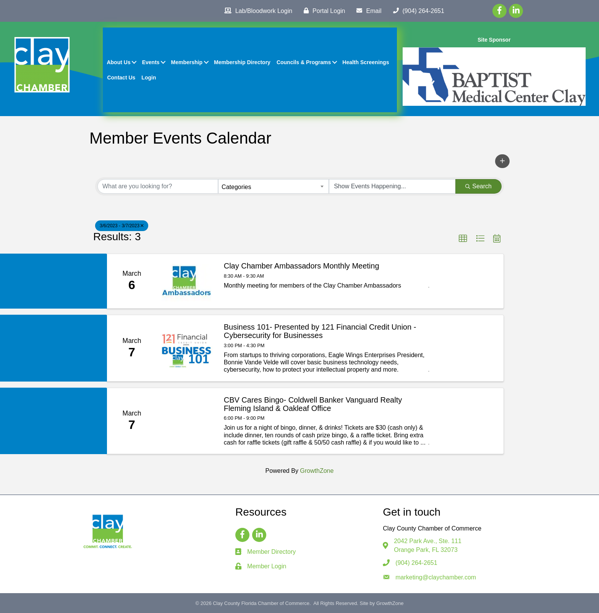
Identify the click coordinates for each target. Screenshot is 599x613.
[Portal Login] (322, 11)
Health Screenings (365, 62)
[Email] (367, 11)
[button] (502, 161)
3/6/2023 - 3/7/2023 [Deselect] (122, 225)
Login (148, 77)
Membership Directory (242, 62)
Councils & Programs (304, 62)
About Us (119, 62)
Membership (186, 62)
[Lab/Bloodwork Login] (256, 11)
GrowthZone (316, 470)
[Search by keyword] (157, 186)
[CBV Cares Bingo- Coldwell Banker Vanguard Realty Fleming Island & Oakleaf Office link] (186, 421)
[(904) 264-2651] (416, 11)
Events (151, 62)
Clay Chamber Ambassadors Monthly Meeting (301, 266)
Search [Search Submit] (478, 186)
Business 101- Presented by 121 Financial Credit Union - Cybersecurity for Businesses (320, 331)
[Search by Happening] (392, 186)
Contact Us (121, 77)
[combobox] (273, 186)
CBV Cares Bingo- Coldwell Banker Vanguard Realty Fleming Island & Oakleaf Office (313, 404)
